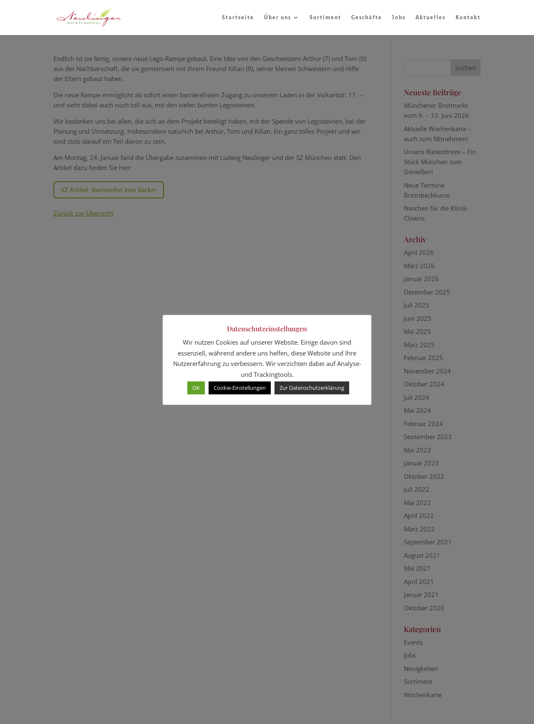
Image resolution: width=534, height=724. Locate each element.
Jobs (399, 17)
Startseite (238, 17)
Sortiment (325, 17)
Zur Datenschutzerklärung (312, 387)
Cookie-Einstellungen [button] (240, 387)
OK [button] (196, 387)
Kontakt (468, 17)
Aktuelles (431, 17)
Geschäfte (366, 17)
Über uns (277, 17)
